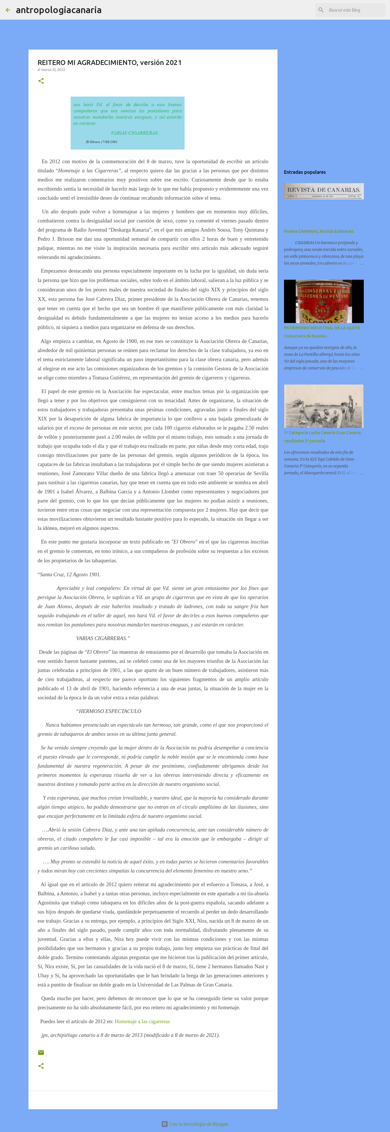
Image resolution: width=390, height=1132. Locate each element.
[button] (41, 81)
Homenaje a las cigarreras (142, 1021)
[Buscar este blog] (355, 10)
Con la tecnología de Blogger (195, 1124)
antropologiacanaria (59, 10)
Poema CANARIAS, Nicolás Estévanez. (319, 231)
